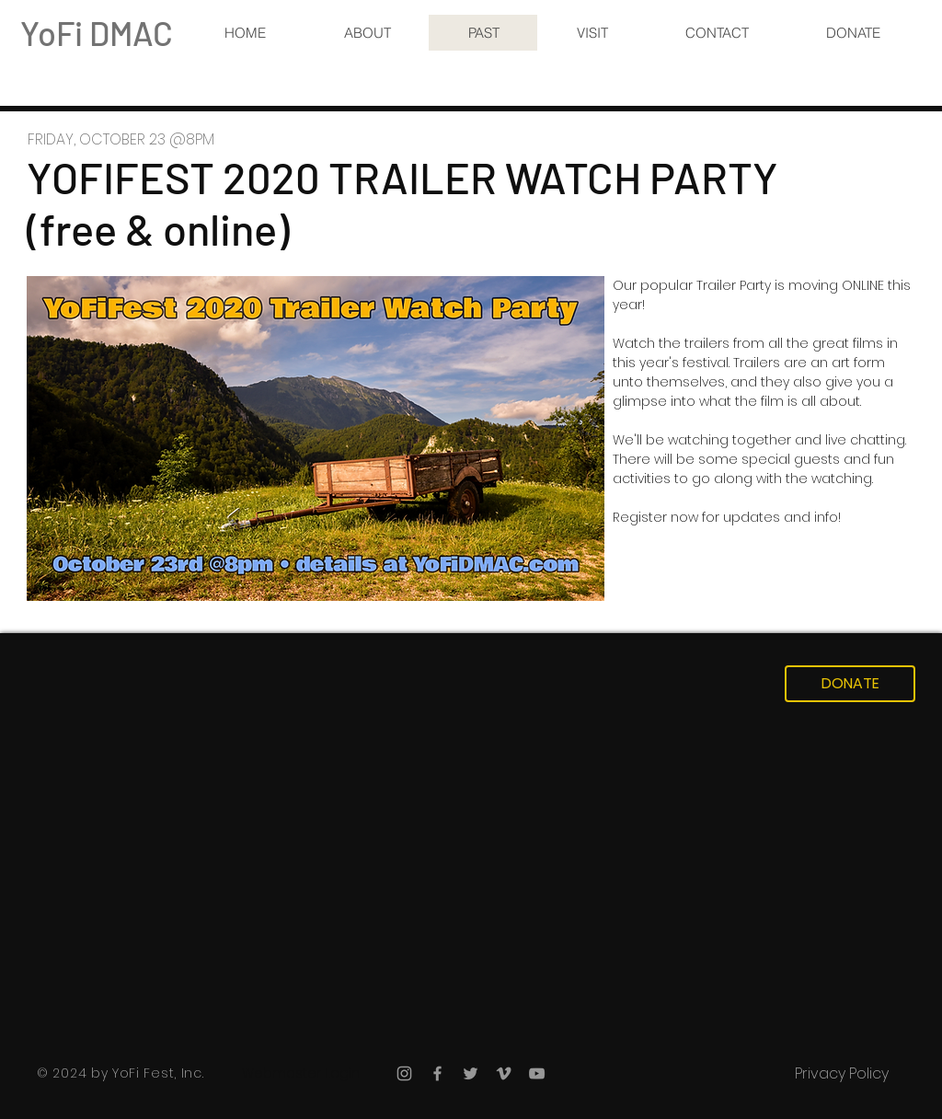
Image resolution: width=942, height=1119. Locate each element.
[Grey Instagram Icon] (404, 1073)
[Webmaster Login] (301, 1074)
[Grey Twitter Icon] (470, 1073)
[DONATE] (850, 683)
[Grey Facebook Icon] (437, 1073)
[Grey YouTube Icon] (536, 1073)
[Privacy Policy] (842, 1074)
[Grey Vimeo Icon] (503, 1073)
